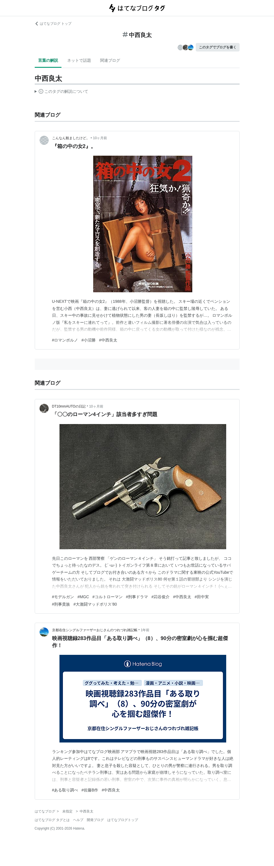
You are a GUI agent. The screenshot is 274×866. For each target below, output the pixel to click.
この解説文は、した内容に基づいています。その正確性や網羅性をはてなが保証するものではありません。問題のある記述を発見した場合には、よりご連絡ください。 (61, 92)
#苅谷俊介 (160, 597)
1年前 (145, 630)
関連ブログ (110, 60)
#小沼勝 (88, 340)
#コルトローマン (107, 597)
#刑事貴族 (61, 604)
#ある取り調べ (65, 790)
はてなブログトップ (122, 820)
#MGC (83, 597)
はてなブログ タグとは (52, 820)
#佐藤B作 (89, 790)
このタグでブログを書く (217, 47)
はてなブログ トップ (53, 24)
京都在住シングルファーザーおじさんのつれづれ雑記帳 (94, 630)
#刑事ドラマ (137, 597)
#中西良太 (108, 340)
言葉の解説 (48, 60)
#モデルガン (63, 597)
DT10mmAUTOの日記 (69, 406)
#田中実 (202, 597)
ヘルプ (78, 820)
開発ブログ (95, 820)
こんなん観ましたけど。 (71, 138)
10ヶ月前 (100, 138)
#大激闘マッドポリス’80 (95, 604)
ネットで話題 (79, 60)
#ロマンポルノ (65, 340)
